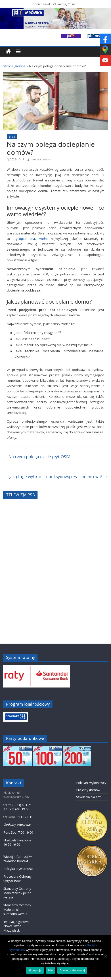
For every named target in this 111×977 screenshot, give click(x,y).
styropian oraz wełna (30, 238)
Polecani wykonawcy (91, 783)
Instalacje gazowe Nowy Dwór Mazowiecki (16, 926)
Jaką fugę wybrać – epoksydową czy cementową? (58, 476)
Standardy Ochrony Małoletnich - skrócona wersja (17, 909)
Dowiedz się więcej (72, 970)
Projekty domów (88, 790)
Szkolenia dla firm (89, 797)
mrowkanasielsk (41, 159)
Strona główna (14, 66)
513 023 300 (25, 817)
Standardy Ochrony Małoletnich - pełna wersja (17, 892)
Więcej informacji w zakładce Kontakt (17, 858)
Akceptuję (35, 970)
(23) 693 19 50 (19, 809)
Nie (50, 970)
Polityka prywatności (18, 868)
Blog (12, 136)
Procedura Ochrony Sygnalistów (17, 878)
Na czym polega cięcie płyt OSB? (37, 456)
